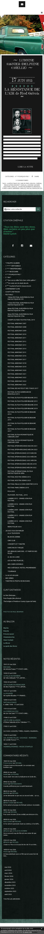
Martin (5, 852)
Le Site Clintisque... (9, 595)
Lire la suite (25, 167)
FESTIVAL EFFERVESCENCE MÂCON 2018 (22, 464)
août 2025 (8, 894)
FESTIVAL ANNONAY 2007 (17, 323)
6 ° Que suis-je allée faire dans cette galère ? (20, 280)
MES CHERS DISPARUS (15, 564)
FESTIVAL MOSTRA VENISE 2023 (19, 480)
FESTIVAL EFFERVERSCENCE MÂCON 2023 (22, 449)
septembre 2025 (10, 891)
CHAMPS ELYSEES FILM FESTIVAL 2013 (21, 320)
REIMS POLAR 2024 (14, 527)
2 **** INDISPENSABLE (13, 269)
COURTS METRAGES (12, 292)
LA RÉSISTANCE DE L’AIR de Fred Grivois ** (22, 93)
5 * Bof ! (8, 277)
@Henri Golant (8, 803)
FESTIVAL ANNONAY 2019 (17, 367)
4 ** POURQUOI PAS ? (22, 176)
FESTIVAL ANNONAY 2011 (17, 338)
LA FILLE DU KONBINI (11, 676)
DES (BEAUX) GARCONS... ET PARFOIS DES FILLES (22, 552)
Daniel (5, 774)
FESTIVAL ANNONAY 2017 (17, 359)
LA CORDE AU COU (10, 711)
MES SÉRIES (9, 578)
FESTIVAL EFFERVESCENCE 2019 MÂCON (22, 453)
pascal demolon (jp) (34, 188)
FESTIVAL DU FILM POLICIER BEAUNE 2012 (23, 398)
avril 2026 (8, 870)
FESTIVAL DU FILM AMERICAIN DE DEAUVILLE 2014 (19, 393)
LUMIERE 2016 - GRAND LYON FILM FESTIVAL (20, 505)
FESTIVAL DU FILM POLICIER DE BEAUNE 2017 (22, 430)
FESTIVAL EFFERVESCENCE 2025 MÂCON (22, 460)
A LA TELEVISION (14, 533)
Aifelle (5, 812)
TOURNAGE (12, 571)
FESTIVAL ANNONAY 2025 (17, 385)
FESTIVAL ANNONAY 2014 (17, 349)
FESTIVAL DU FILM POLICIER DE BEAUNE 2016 (22, 424)
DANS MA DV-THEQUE (15, 548)
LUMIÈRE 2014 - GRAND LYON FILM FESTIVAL (20, 522)
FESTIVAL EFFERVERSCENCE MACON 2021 (22, 446)
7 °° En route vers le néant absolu (16, 283)
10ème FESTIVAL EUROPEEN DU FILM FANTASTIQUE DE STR (21, 298)
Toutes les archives (11, 899)
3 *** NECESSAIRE (11, 272)
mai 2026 (8, 867)
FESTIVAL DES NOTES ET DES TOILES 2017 (23, 388)
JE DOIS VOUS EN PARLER (14, 531)
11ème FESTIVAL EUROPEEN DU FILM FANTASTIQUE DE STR (21, 304)
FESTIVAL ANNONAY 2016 (17, 356)
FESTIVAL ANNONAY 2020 (17, 370)
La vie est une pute (11, 575)
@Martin (6, 831)
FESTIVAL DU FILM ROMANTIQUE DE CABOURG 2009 (20, 441)
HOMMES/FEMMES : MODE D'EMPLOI (18, 747)
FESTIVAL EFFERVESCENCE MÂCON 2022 (22, 467)
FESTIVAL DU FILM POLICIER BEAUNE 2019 (23, 408)
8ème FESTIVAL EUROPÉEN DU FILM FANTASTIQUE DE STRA (20, 309)
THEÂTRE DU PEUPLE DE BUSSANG (17, 581)
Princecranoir (7, 763)
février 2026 (9, 876)
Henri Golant (8, 640)
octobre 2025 (9, 888)
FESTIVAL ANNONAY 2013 (17, 345)
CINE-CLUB (11, 540)
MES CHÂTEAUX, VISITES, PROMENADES (22, 568)
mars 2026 (8, 873)
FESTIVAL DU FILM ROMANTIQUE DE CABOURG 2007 (20, 435)
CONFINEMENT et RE (12, 289)
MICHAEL (7, 667)
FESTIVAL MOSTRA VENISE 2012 (19, 477)
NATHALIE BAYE (10, 702)
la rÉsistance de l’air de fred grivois (21, 183)
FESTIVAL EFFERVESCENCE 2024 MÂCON (22, 457)
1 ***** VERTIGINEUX (13, 266)
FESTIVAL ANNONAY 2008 (17, 327)
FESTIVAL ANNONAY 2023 (17, 377)
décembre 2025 (10, 882)
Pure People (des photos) (12, 598)
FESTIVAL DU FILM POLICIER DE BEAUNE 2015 (22, 419)
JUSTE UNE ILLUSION (11, 720)
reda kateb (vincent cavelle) (15, 185)
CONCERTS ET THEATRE (16, 544)
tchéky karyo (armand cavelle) (14, 188)
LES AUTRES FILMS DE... (16, 560)
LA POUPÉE (8, 693)
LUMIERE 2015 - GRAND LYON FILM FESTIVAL (20, 499)
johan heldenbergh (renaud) (29, 186)
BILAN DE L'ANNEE (14, 537)
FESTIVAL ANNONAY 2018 (17, 363)
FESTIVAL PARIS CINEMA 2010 (18, 487)
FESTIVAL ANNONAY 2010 (17, 334)
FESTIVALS (9, 294)
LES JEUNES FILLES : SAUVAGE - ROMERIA (20, 738)
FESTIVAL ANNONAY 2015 (17, 352)
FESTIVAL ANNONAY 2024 (17, 381)
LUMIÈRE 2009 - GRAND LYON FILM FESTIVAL (20, 511)
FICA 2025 (11, 491)
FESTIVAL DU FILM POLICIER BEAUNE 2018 (23, 405)
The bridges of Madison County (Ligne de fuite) (19, 601)
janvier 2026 (9, 879)
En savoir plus (27, 932)
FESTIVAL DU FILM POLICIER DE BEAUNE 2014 (22, 413)
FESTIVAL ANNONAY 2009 (17, 331)
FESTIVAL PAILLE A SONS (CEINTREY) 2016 (23, 484)
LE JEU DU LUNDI (13, 557)
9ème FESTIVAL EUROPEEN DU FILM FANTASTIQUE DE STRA (20, 315)
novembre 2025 (10, 885)
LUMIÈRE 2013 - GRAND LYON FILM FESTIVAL (20, 516)
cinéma (38, 183)
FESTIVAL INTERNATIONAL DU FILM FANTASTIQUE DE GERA (20, 472)
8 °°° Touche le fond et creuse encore (18, 286)
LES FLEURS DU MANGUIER (14, 685)
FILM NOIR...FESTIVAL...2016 (18, 495)
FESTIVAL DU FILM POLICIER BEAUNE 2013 (23, 401)
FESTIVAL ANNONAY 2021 (17, 374)
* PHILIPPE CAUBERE (12, 263)
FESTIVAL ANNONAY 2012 (17, 341)
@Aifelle (6, 793)
